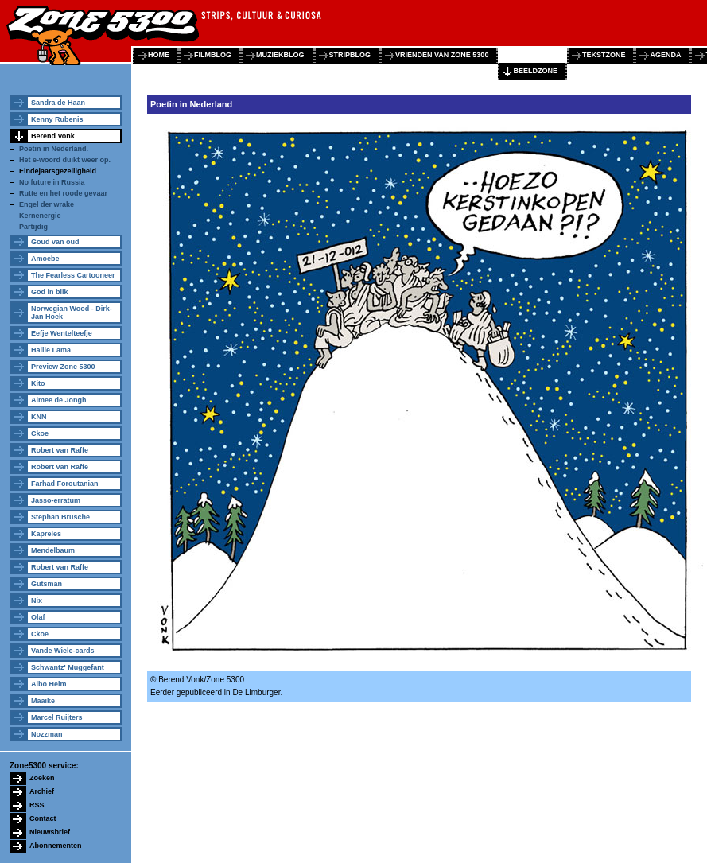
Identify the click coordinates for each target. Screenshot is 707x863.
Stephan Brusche (60, 517)
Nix (36, 600)
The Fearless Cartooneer (73, 275)
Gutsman (46, 584)
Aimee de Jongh (59, 400)
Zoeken (42, 778)
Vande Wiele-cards (62, 651)
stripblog (350, 55)
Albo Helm (49, 684)
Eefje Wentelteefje (61, 333)
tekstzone (604, 55)
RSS (37, 805)
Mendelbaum (53, 550)
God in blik (49, 292)
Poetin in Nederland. (53, 149)
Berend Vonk (53, 136)
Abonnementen (55, 845)
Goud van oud (55, 242)
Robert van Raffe (59, 450)
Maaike (43, 701)
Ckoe (40, 433)
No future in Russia (52, 182)
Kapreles (46, 534)
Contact (42, 818)
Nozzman (47, 734)
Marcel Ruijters (57, 717)
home (158, 55)
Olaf (38, 617)
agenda (665, 55)
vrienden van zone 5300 (441, 55)
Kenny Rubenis (57, 119)
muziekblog (280, 55)
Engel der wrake (46, 204)
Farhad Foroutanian (65, 484)
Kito (38, 383)
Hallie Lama (51, 350)
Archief (41, 791)
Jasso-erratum (55, 500)
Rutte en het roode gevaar (63, 193)
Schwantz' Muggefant (67, 667)
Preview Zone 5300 (63, 367)
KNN (39, 417)
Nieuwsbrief (49, 832)
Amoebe (45, 258)
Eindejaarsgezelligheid (57, 171)
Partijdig (33, 227)
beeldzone (535, 71)
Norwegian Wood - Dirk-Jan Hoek (71, 313)
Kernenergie (40, 216)
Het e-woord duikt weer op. (65, 160)
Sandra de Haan (58, 103)
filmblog (212, 55)
